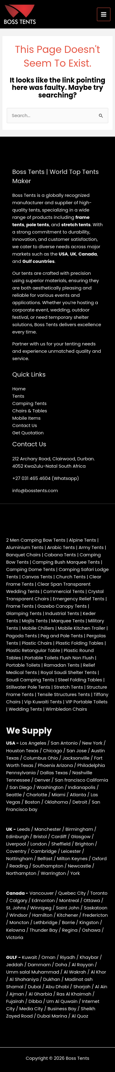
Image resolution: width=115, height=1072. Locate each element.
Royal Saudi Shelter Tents (68, 672)
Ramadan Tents (61, 665)
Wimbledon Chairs (66, 709)
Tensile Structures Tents (63, 694)
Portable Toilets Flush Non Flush (59, 658)
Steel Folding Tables (80, 680)
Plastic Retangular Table (33, 650)
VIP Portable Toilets (87, 702)
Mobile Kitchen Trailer (81, 628)
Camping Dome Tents (30, 569)
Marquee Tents (67, 621)
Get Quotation (28, 433)
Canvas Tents (37, 577)
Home (18, 389)
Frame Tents (20, 606)
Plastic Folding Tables (79, 643)
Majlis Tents (35, 621)
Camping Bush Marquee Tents (66, 562)
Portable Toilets (23, 665)
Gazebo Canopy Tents (62, 606)
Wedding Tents (25, 709)
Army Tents (91, 547)
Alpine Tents (82, 540)
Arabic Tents (61, 547)
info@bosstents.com (35, 491)
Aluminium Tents (25, 547)
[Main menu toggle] (103, 14)
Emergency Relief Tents (78, 599)
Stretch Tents (68, 687)
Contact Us (24, 425)
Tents (18, 396)
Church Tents (71, 577)
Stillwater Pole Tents (28, 687)
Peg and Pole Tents (61, 636)
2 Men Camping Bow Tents (35, 540)
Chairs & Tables (29, 411)
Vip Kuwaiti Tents (43, 702)
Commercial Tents (63, 591)
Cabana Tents (60, 555)
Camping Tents (29, 403)
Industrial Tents (62, 613)
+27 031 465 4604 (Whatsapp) (45, 478)
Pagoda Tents (21, 636)
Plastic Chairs (37, 643)
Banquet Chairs (23, 555)
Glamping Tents (24, 613)
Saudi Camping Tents (30, 680)
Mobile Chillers (38, 628)
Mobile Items (26, 418)
